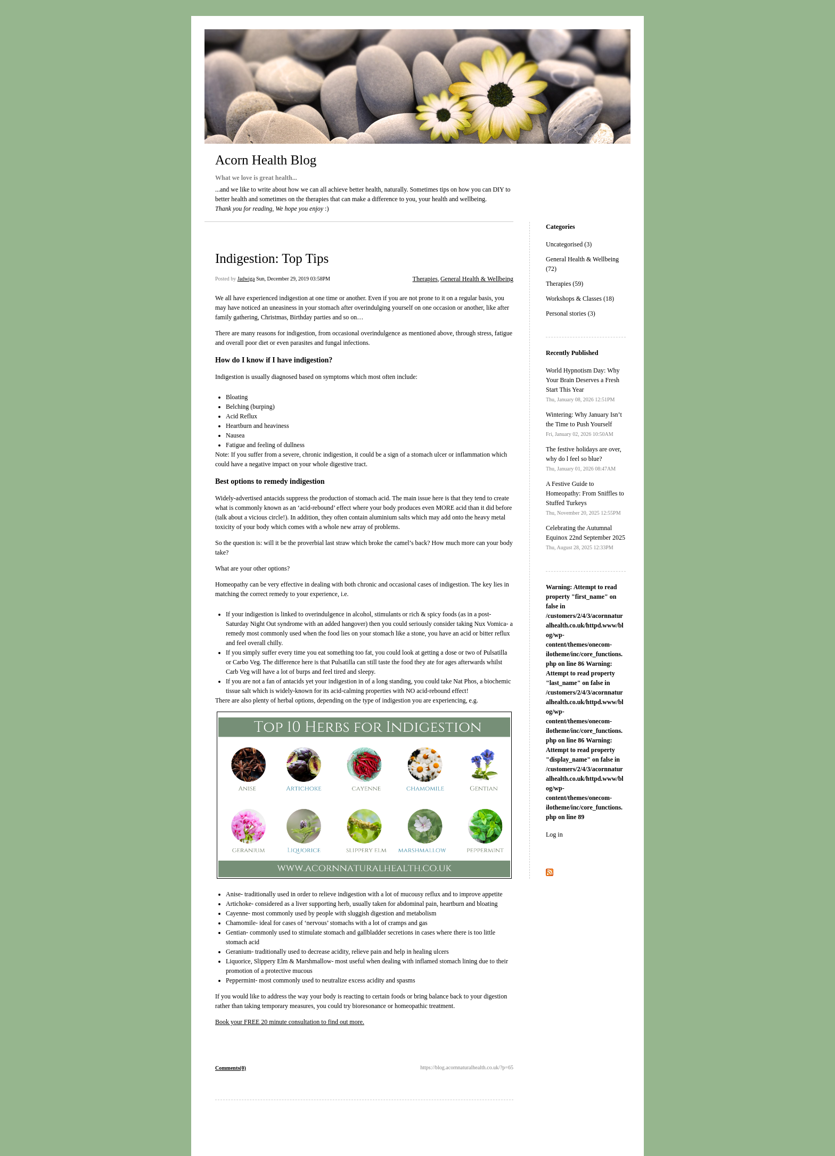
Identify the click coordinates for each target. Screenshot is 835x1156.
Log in (554, 834)
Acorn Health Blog (265, 160)
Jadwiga (246, 279)
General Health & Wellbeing (476, 279)
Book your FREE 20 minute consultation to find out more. (289, 1022)
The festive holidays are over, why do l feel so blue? (583, 458)
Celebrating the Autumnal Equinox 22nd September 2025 (585, 537)
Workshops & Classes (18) (580, 298)
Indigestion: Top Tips (272, 258)
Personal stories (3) (570, 313)
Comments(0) (230, 1068)
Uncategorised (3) (569, 244)
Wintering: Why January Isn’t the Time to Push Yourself (584, 424)
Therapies (425, 279)
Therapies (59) (564, 283)
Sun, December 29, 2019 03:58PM (293, 279)
